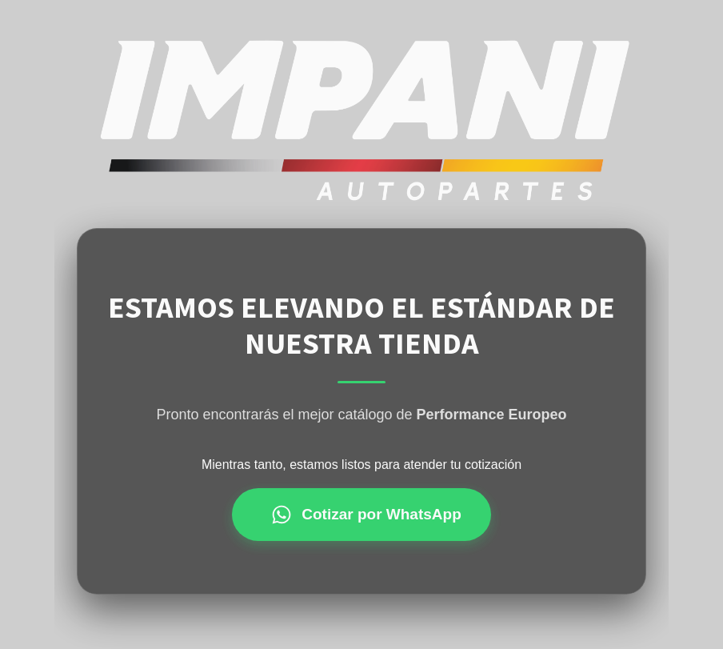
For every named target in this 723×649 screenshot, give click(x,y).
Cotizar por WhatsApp (366, 514)
